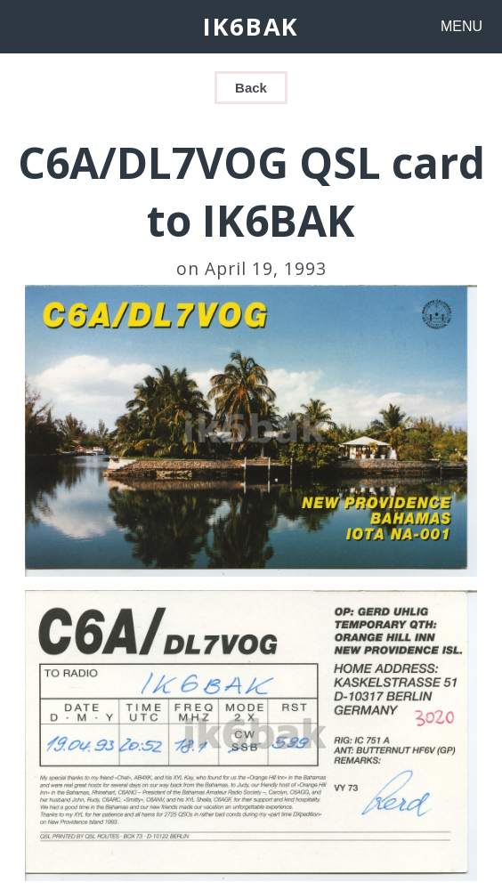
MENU (461, 26)
